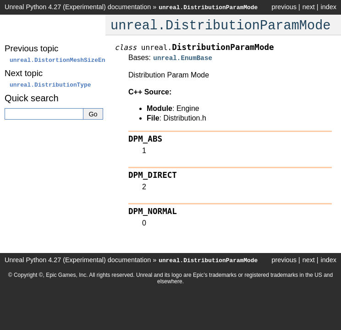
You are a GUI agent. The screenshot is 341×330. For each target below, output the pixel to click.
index (328, 7)
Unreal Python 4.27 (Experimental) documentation (78, 7)
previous (283, 7)
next (308, 7)
